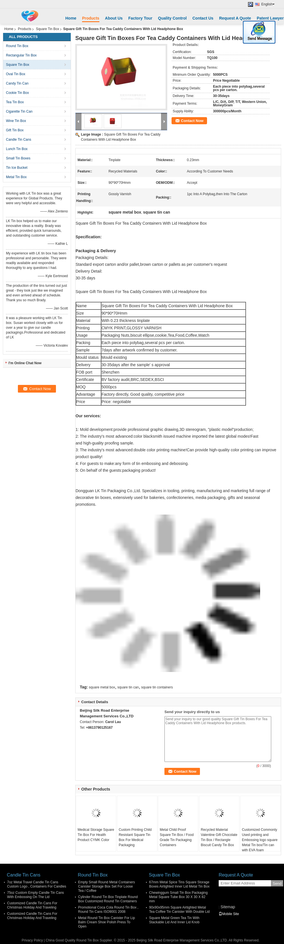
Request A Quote (235, 18)
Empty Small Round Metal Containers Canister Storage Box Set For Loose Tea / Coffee (106, 886)
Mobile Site (229, 914)
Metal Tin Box (16, 177)
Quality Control (172, 18)
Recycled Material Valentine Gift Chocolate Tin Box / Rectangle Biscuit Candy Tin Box (219, 837)
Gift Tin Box (15, 130)
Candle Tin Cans (18, 140)
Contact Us (202, 18)
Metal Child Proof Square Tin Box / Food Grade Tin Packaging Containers (176, 837)
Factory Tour (140, 18)
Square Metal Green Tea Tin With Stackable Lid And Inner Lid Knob (174, 920)
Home (70, 18)
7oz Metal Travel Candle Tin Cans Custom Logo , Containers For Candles (36, 884)
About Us (114, 18)
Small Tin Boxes (18, 158)
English (268, 4)
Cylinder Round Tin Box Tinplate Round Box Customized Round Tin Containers (108, 899)
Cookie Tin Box (17, 93)
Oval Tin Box (15, 74)
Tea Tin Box (15, 102)
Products (90, 18)
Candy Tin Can (17, 83)
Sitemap (227, 907)
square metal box (102, 687)
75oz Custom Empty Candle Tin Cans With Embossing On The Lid (35, 895)
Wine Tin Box (16, 121)
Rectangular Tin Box (21, 55)
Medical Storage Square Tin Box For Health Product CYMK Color (96, 835)
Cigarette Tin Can (19, 111)
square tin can (128, 687)
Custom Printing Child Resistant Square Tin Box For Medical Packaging (135, 837)
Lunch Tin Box (17, 149)
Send (277, 883)
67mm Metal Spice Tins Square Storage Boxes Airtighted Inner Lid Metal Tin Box (179, 884)
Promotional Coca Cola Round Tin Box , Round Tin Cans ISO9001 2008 (108, 909)
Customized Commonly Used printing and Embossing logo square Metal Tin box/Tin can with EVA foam (259, 840)
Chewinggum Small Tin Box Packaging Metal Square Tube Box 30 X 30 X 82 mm (178, 897)
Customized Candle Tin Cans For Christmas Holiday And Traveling (32, 905)
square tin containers (157, 687)
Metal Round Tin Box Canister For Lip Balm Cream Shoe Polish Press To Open (106, 922)
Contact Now (192, 121)
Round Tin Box (17, 46)
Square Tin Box (47, 29)
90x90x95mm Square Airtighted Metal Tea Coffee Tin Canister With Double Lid (179, 909)
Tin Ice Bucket (17, 168)
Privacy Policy (32, 940)
